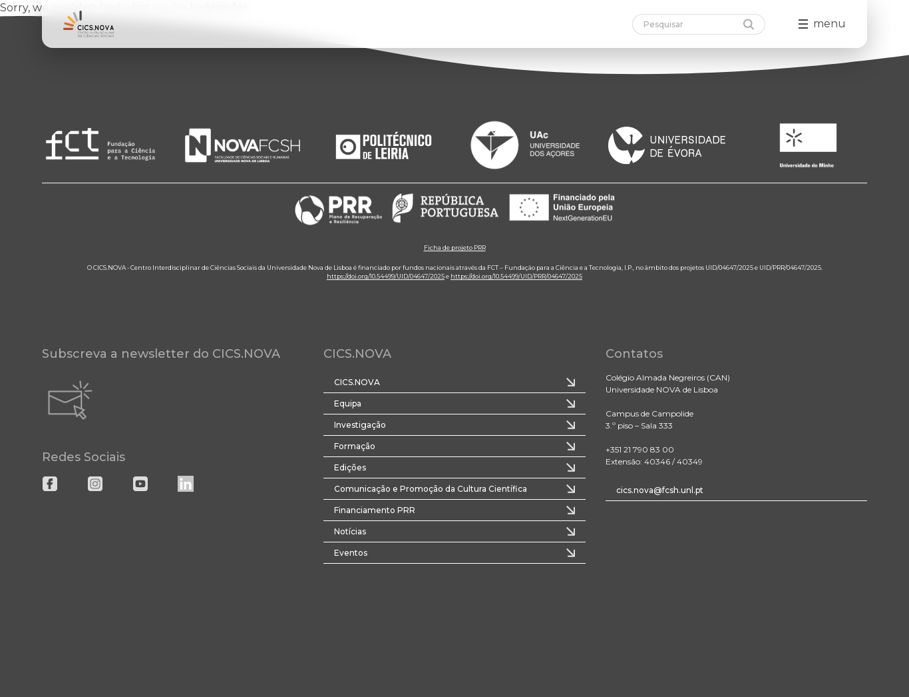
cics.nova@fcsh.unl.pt (659, 490)
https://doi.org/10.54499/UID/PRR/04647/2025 (516, 277)
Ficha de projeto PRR (455, 248)
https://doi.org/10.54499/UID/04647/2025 (386, 277)
